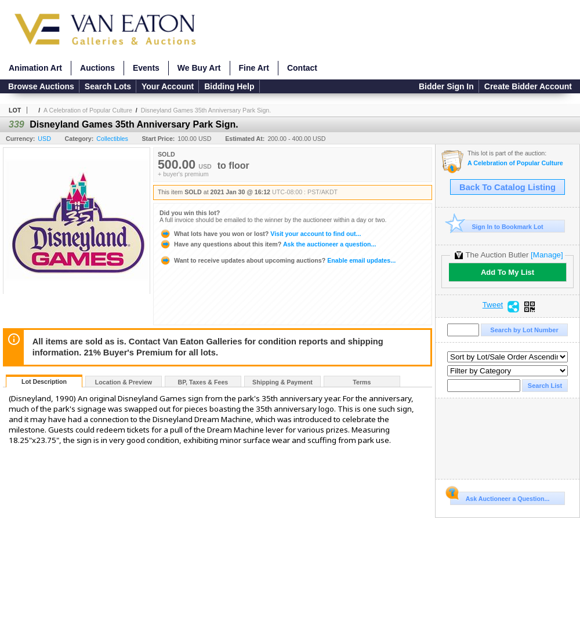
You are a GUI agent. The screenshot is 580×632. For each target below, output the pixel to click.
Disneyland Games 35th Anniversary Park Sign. (206, 110)
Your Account (168, 86)
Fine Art (254, 67)
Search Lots (108, 86)
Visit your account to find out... (260, 233)
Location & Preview (123, 382)
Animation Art (35, 67)
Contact (302, 67)
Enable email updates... (278, 260)
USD (44, 138)
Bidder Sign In (446, 86)
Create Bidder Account (528, 86)
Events (146, 67)
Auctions (97, 67)
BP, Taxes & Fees (203, 382)
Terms (362, 382)
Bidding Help (229, 86)
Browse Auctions (41, 86)
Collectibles (112, 138)
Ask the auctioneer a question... (268, 244)
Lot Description (44, 381)
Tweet (493, 305)
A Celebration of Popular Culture (88, 110)
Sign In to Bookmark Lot (496, 226)
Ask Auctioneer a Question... (499, 497)
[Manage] (546, 254)
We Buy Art (199, 67)
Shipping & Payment (282, 382)
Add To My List (507, 272)
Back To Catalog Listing (507, 187)
